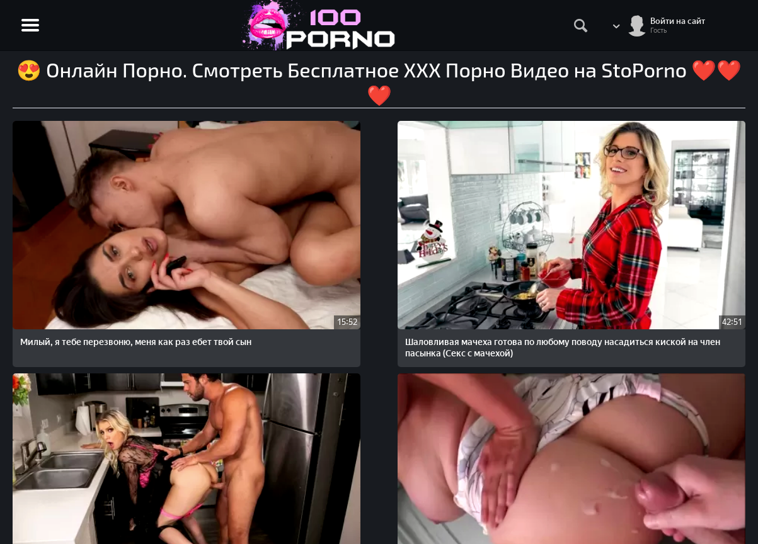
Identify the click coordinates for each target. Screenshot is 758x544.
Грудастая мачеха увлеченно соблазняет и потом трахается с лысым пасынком (673, 231)
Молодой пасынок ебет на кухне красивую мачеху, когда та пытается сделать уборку (370, 237)
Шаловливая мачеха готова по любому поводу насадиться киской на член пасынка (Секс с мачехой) (231, 237)
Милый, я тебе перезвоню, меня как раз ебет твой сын (78, 226)
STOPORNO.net (52, 473)
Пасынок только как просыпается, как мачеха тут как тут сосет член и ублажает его (84, 390)
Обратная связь (715, 486)
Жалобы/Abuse (714, 473)
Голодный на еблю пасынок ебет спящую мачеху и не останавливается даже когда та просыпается (523, 237)
